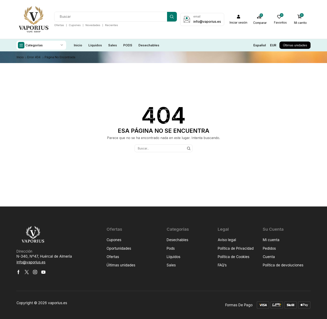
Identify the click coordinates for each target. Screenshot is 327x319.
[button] (238, 19)
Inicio (20, 57)
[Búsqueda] (172, 17)
